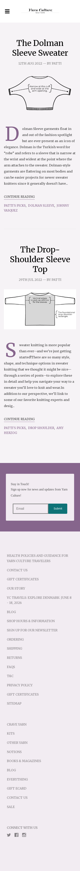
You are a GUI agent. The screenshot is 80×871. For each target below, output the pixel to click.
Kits (11, 733)
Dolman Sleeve (41, 205)
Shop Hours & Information (31, 621)
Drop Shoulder (41, 428)
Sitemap (14, 703)
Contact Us (17, 570)
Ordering (15, 639)
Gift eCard (16, 788)
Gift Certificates (23, 579)
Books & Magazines (24, 761)
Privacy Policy (20, 685)
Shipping (14, 648)
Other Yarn (17, 743)
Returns (14, 658)
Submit (58, 508)
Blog (11, 612)
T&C (10, 676)
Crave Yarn (16, 724)
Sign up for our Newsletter (32, 630)
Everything (17, 779)
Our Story (16, 588)
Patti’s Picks (15, 205)
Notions (14, 752)
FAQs (11, 667)
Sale (11, 807)
